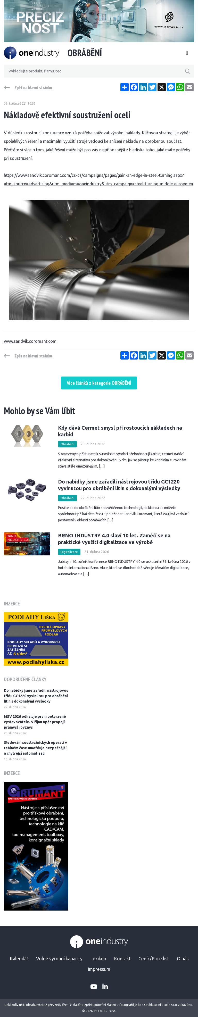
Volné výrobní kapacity (59, 958)
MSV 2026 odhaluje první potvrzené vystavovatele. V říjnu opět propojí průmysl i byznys (35, 721)
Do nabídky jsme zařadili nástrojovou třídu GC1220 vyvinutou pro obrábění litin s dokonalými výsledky (36, 695)
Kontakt (122, 958)
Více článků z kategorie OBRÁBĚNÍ (99, 383)
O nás (182, 958)
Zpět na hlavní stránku (33, 87)
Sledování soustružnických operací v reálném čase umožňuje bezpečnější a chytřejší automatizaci (35, 747)
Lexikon (98, 958)
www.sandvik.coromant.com (30, 341)
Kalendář (19, 958)
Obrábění (67, 444)
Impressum (99, 969)
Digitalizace (69, 552)
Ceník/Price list (153, 958)
